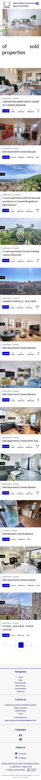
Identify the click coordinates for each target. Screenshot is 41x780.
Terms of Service (20, 777)
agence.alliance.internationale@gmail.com (20, 720)
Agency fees (27, 766)
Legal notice (15, 766)
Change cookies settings (16, 770)
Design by (31, 769)
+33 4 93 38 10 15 (20, 717)
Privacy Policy (35, 775)
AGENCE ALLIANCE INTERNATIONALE (20, 705)
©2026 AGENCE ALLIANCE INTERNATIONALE (20, 764)
